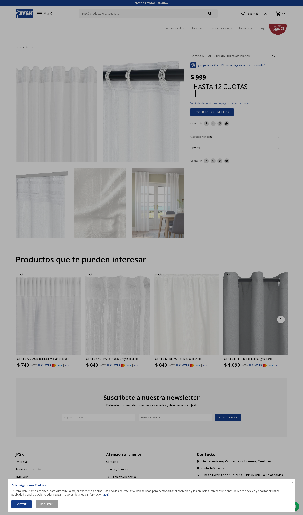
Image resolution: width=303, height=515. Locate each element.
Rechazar (46, 504)
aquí (105, 494)
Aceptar (21, 504)
